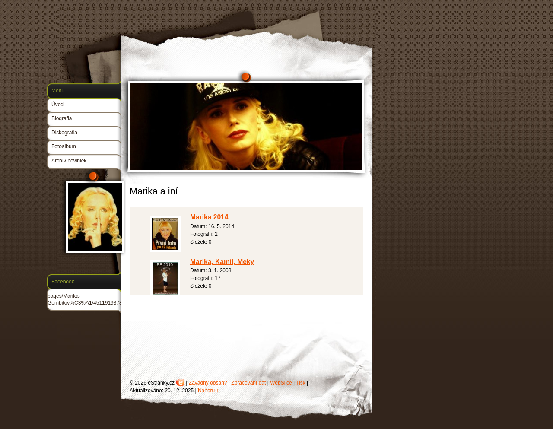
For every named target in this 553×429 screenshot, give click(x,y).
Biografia (61, 118)
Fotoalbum (63, 146)
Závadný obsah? (208, 383)
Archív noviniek (68, 161)
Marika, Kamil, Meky (222, 261)
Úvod (57, 105)
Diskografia (64, 133)
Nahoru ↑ (208, 391)
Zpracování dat (248, 383)
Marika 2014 (209, 217)
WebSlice (281, 383)
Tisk (300, 383)
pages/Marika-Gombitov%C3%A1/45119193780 (86, 299)
